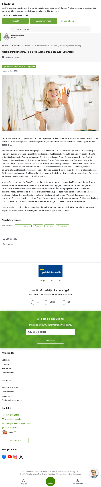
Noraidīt (15, 21)
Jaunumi (38, 226)
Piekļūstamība (8, 372)
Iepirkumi (6, 364)
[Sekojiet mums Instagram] (15, 457)
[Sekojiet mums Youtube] (10, 456)
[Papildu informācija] (15, 432)
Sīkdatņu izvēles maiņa (12, 400)
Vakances (6, 360)
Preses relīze (63, 226)
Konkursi (49, 226)
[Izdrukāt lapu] (50, 238)
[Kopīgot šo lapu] (50, 244)
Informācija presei (23, 226)
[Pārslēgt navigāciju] (50, 481)
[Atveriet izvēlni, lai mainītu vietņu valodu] (23, 482)
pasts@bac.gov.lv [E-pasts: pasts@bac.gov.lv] (13, 419)
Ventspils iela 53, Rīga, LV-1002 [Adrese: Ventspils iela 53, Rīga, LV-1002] (19, 423)
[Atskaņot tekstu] (12, 57)
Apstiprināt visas (43, 21)
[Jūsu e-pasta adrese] (50, 332)
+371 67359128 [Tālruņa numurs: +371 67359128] (12, 415)
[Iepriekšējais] (5, 271)
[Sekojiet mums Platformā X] (21, 457)
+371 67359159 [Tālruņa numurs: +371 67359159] (12, 427)
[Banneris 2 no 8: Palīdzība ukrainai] (50, 271)
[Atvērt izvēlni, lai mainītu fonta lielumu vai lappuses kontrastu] (77, 482)
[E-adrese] (7, 432)
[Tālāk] (96, 271)
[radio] (35, 301)
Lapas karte (7, 396)
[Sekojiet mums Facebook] (4, 457)
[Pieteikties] (50, 341)
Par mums (6, 368)
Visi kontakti (15, 440)
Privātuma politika (10, 387)
